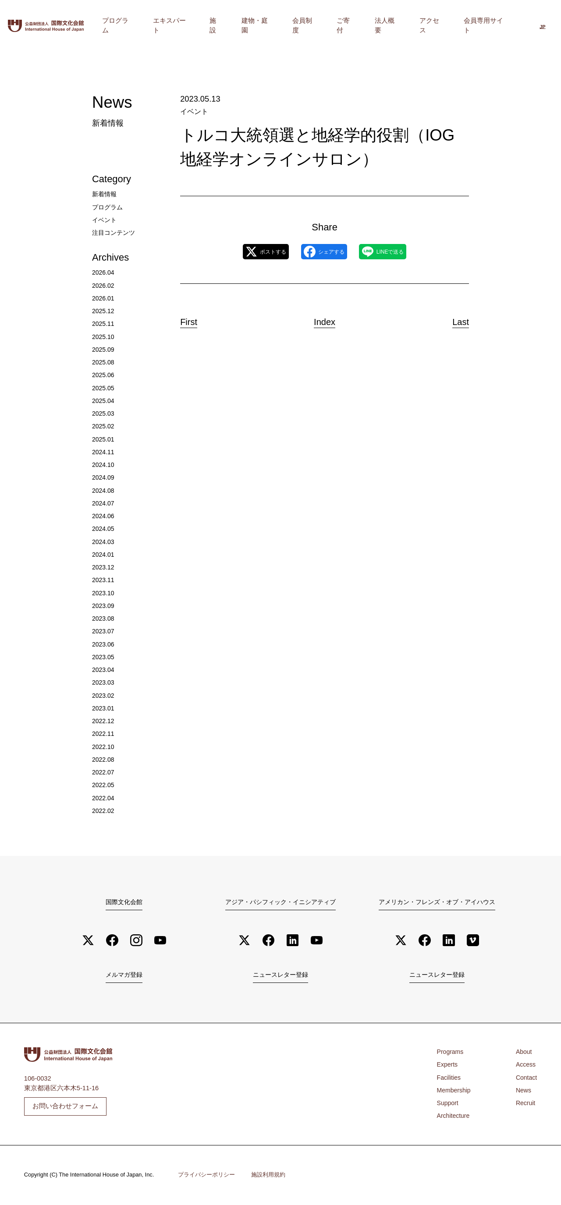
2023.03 (103, 682)
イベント (193, 111)
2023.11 (103, 579)
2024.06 (103, 515)
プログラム (201, 25)
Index (324, 320)
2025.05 (103, 388)
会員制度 (348, 25)
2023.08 (103, 618)
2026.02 (103, 285)
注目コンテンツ (115, 232)
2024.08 (103, 490)
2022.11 (103, 733)
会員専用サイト (489, 25)
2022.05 (103, 784)
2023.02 (103, 695)
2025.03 (103, 413)
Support (448, 1104)
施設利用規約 (268, 1176)
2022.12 (103, 720)
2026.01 (103, 298)
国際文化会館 (124, 901)
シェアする (324, 251)
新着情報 (105, 194)
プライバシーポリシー (206, 1176)
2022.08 (103, 759)
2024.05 (103, 528)
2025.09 (103, 349)
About (523, 1053)
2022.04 (103, 798)
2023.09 (103, 605)
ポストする (251, 251)
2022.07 (103, 772)
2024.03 (103, 541)
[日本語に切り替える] (542, 26)
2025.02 (103, 426)
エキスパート (245, 25)
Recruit (525, 1104)
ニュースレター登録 (280, 975)
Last (454, 320)
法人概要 (411, 25)
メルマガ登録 (124, 975)
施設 (280, 25)
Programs (451, 1053)
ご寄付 (379, 25)
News (523, 1091)
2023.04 (103, 669)
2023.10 (103, 593)
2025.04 (103, 400)
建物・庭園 (311, 25)
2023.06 (103, 644)
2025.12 (103, 311)
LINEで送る (398, 251)
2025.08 (103, 362)
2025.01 (103, 439)
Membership (454, 1091)
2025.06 (103, 374)
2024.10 (103, 464)
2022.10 (103, 746)
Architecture (454, 1117)
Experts (448, 1066)
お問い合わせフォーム (65, 1106)
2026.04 (103, 272)
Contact (526, 1078)
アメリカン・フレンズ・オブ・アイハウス (437, 901)
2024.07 (103, 503)
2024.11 (103, 452)
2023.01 (103, 708)
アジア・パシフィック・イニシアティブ (280, 901)
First (195, 320)
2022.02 (103, 810)
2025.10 (103, 336)
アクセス (445, 25)
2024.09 (103, 477)
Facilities (449, 1078)
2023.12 (103, 567)
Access (525, 1066)
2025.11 (103, 323)
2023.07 (103, 631)
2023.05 (103, 657)
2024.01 (103, 554)
